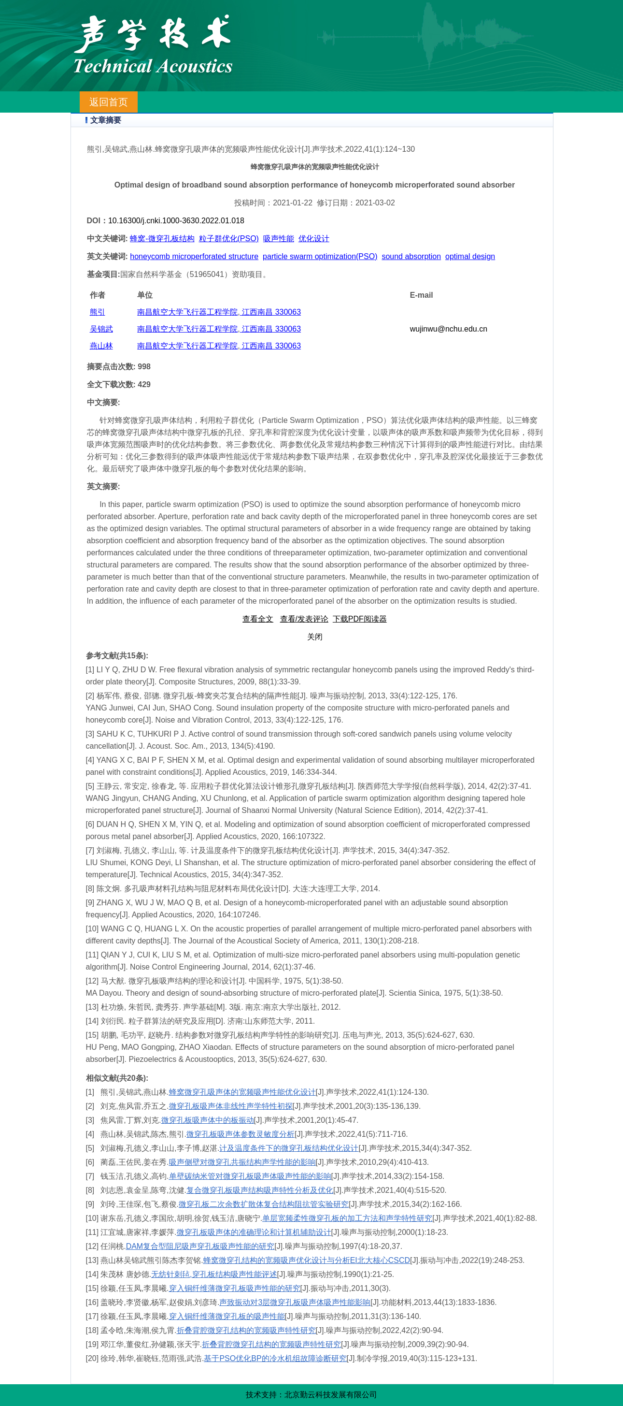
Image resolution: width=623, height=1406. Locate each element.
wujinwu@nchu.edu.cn (448, 329)
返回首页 (108, 102)
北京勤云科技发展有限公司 (330, 1395)
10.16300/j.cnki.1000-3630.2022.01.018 (176, 221)
